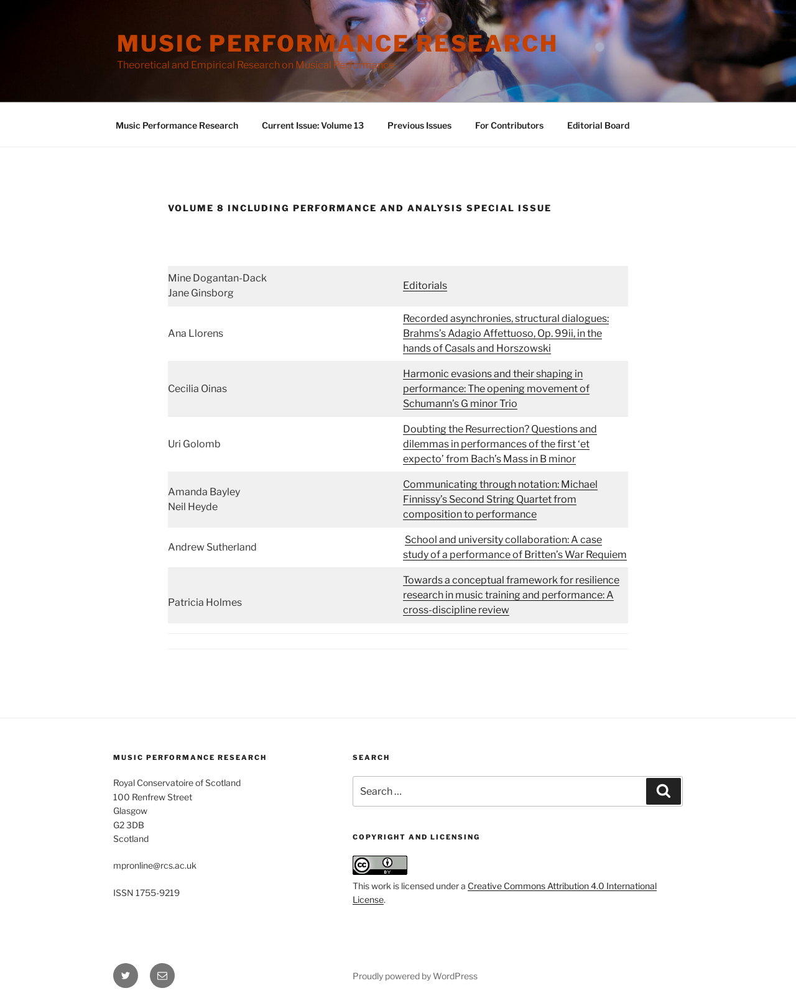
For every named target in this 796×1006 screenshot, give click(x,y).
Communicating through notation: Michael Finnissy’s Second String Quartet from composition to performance (500, 499)
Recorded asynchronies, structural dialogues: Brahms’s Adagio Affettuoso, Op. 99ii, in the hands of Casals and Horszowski (506, 333)
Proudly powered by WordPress (415, 976)
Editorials (425, 285)
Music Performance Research (337, 43)
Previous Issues (419, 125)
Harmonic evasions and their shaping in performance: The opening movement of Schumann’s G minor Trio (496, 388)
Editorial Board (598, 125)
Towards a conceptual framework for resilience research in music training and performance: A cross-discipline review (511, 595)
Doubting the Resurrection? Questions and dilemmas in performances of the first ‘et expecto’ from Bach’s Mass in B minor (500, 444)
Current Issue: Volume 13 (313, 125)
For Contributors (509, 125)
